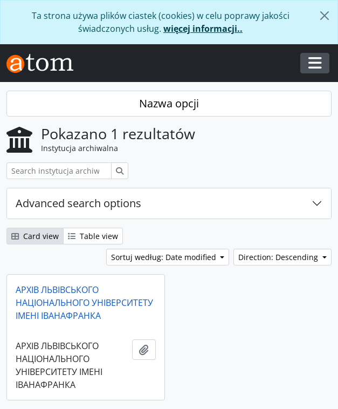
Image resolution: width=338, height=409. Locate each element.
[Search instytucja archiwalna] (59, 170)
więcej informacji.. (203, 29)
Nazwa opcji (169, 103)
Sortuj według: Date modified (164, 257)
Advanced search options (78, 203)
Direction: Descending (279, 257)
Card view (35, 236)
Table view (93, 236)
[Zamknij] (324, 16)
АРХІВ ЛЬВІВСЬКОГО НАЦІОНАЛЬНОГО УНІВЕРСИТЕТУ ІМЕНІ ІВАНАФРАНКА (84, 303)
